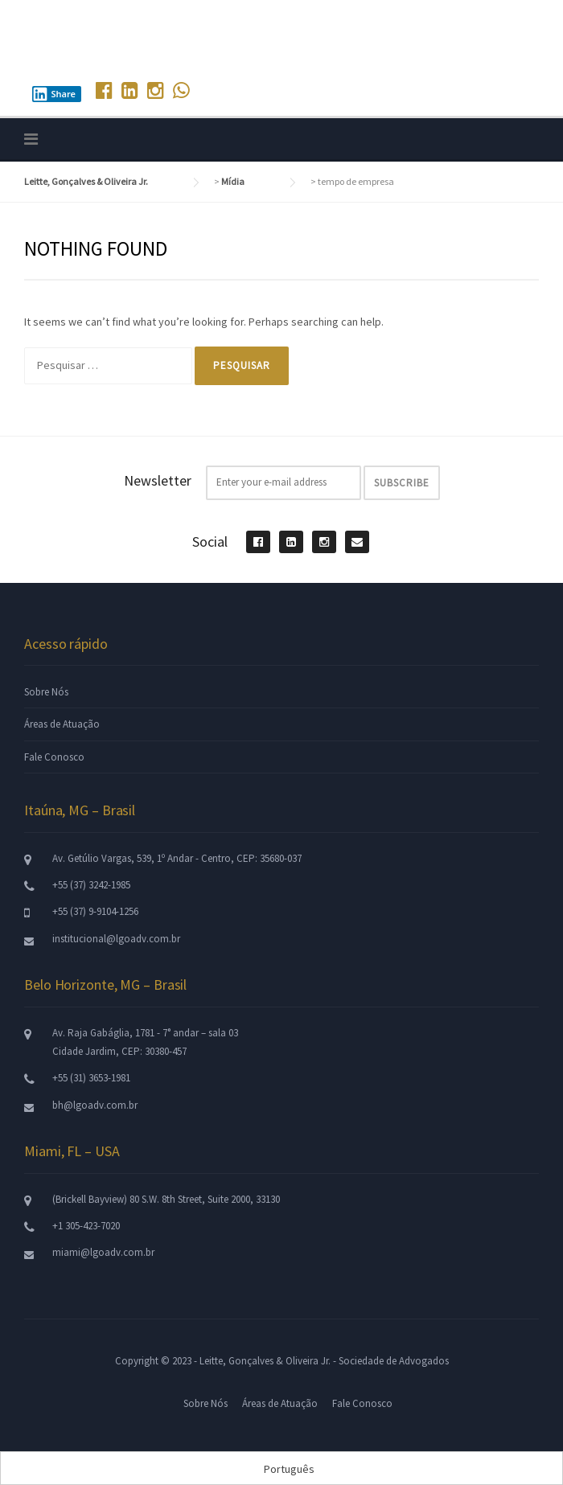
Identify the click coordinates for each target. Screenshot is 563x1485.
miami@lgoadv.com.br (103, 1252)
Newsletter (157, 480)
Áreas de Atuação (62, 724)
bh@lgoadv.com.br (95, 1105)
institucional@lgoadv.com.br (116, 939)
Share (54, 94)
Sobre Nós (46, 692)
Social (210, 541)
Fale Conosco (54, 757)
